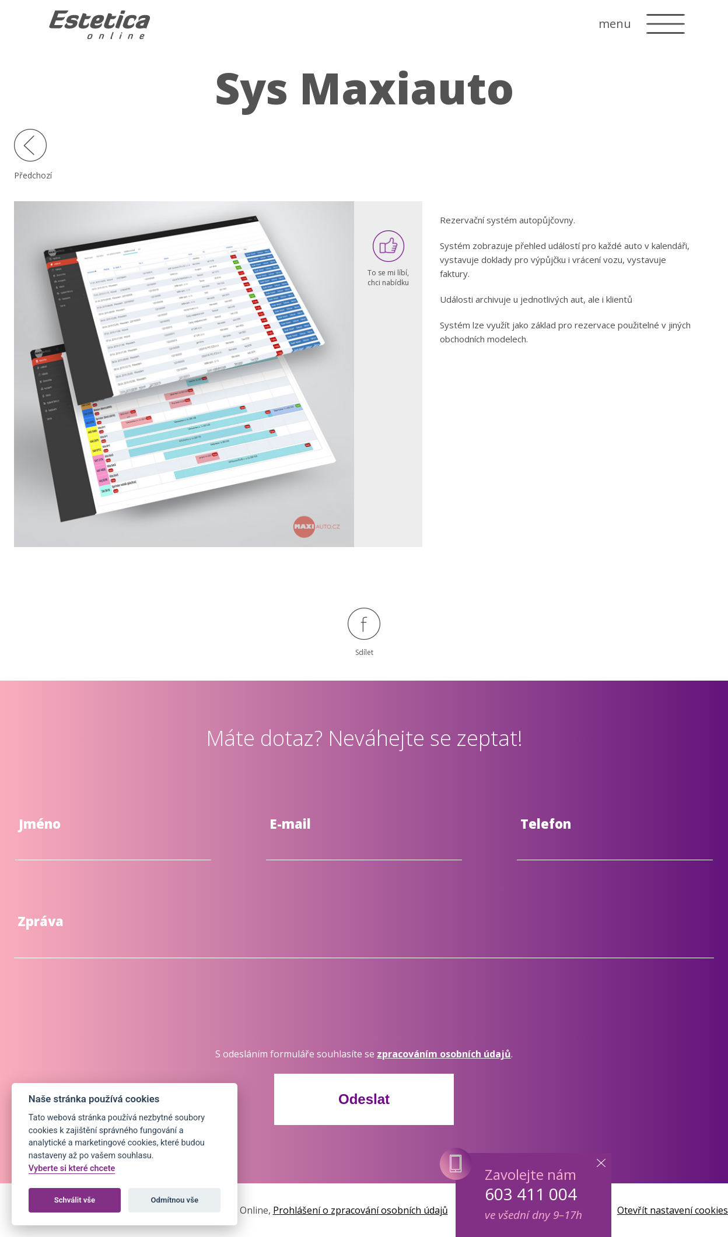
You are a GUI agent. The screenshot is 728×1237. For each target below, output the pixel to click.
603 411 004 (531, 1194)
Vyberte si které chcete (72, 1168)
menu (614, 23)
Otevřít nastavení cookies (672, 1210)
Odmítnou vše (174, 1200)
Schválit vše (75, 1200)
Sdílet (364, 632)
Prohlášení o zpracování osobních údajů (360, 1210)
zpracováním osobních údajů (444, 1053)
